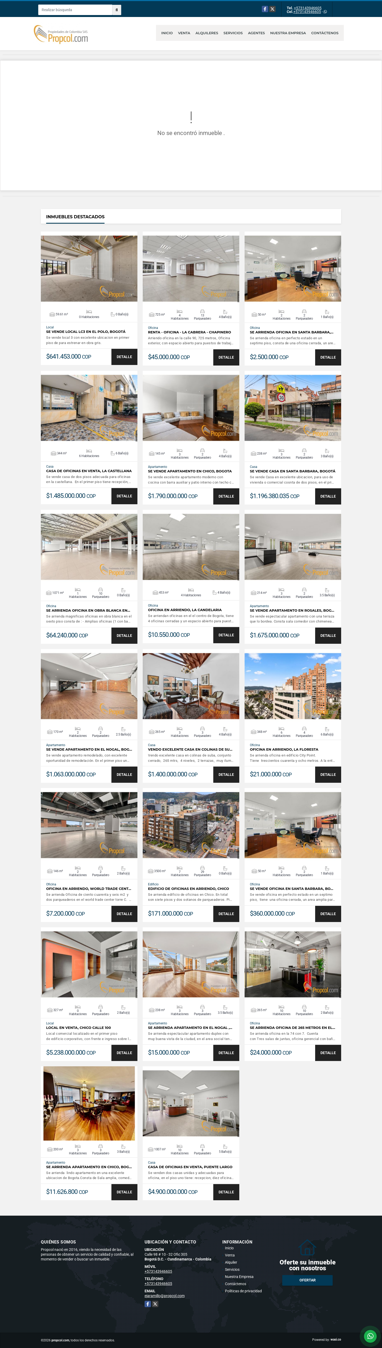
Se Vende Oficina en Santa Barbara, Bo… (291, 889)
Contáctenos (324, 33)
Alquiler (231, 1262)
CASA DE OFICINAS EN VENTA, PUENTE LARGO (190, 1167)
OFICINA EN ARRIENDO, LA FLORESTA (284, 749)
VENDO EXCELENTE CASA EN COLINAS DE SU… (190, 749)
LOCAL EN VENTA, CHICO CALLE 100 (78, 1028)
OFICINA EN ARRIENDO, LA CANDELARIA (185, 610)
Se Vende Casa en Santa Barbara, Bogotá (292, 471)
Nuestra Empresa (288, 33)
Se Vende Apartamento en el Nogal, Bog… (89, 749)
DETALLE (124, 357)
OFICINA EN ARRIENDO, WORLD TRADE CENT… (88, 889)
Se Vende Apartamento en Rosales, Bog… (292, 610)
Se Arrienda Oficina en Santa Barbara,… (291, 332)
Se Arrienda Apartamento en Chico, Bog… (89, 1167)
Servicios (233, 33)
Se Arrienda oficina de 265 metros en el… (292, 1028)
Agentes (256, 33)
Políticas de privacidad (243, 1291)
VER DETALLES (89, 269)
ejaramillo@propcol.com (165, 1296)
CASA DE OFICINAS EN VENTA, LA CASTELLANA (89, 471)
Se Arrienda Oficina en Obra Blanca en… (88, 610)
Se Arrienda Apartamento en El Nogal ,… (190, 1028)
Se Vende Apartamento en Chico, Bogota (190, 471)
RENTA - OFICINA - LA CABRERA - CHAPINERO (189, 332)
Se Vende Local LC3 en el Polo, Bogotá (85, 332)
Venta (184, 33)
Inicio (167, 33)
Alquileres (207, 33)
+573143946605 (308, 8)
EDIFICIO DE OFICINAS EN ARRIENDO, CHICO (188, 889)
